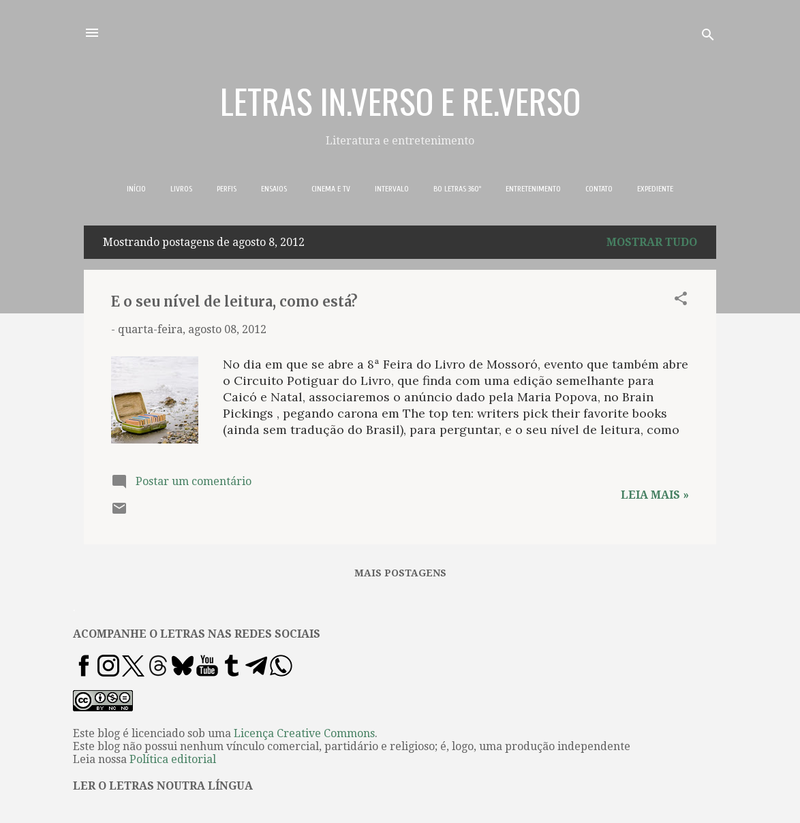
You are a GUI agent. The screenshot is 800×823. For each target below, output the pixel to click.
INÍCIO (136, 188)
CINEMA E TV (330, 188)
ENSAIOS (274, 188)
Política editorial (172, 759)
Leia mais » (655, 494)
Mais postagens (400, 573)
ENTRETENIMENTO (533, 188)
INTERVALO (392, 188)
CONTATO (599, 188)
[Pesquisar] (708, 37)
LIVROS (181, 188)
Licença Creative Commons (304, 733)
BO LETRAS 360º (457, 188)
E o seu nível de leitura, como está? (234, 301)
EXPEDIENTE (655, 188)
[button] (681, 300)
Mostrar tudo (651, 242)
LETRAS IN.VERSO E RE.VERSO (400, 100)
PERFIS (226, 188)
